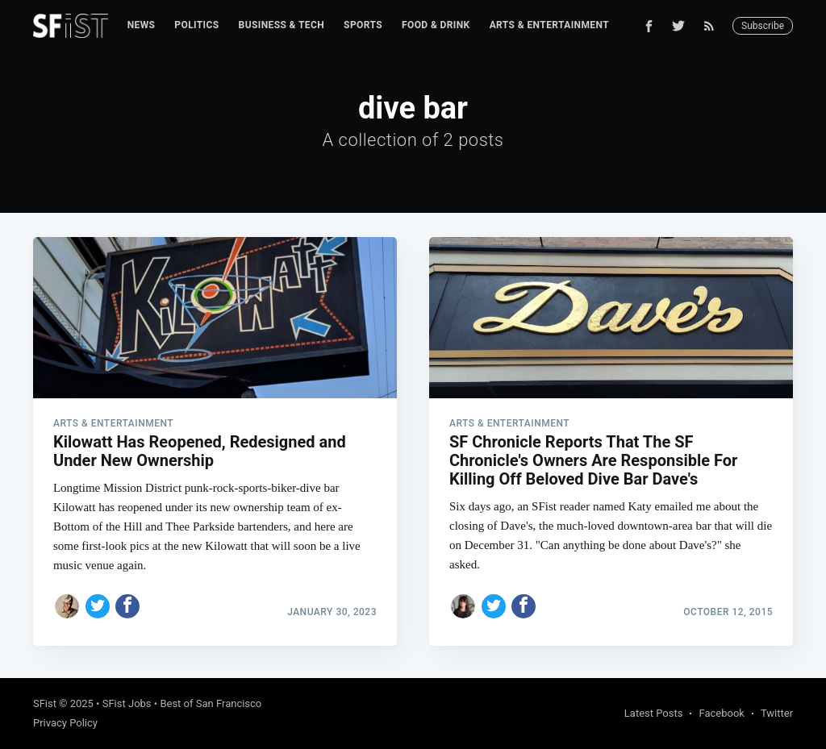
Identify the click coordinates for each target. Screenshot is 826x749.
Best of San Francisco (210, 703)
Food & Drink (436, 25)
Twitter (777, 713)
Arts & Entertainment (549, 25)
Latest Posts (653, 713)
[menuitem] (141, 25)
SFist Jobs (127, 703)
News (141, 25)
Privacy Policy (65, 723)
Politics (196, 25)
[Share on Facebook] (127, 606)
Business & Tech (282, 25)
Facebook (721, 713)
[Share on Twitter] (97, 606)
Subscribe (762, 25)
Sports (363, 25)
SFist (44, 703)
